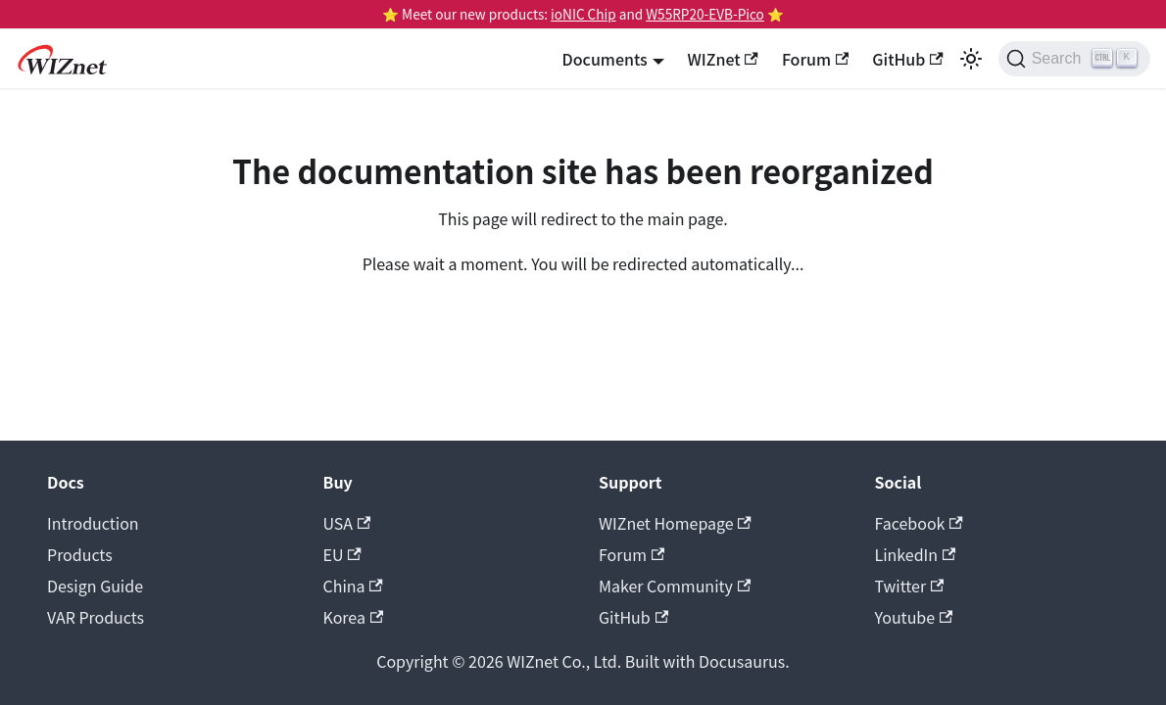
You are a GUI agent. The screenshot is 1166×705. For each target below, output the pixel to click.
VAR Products (95, 617)
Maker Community (675, 585)
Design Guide (95, 585)
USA (347, 523)
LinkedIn (915, 554)
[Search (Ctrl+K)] (1074, 58)
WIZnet (723, 58)
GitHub (907, 58)
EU (342, 554)
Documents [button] (605, 58)
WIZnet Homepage (675, 523)
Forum (815, 58)
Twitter (910, 585)
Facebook (919, 523)
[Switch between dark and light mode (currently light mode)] (971, 58)
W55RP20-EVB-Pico (705, 14)
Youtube (914, 617)
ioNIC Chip (583, 14)
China (353, 585)
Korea (353, 617)
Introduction (93, 523)
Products (80, 554)
